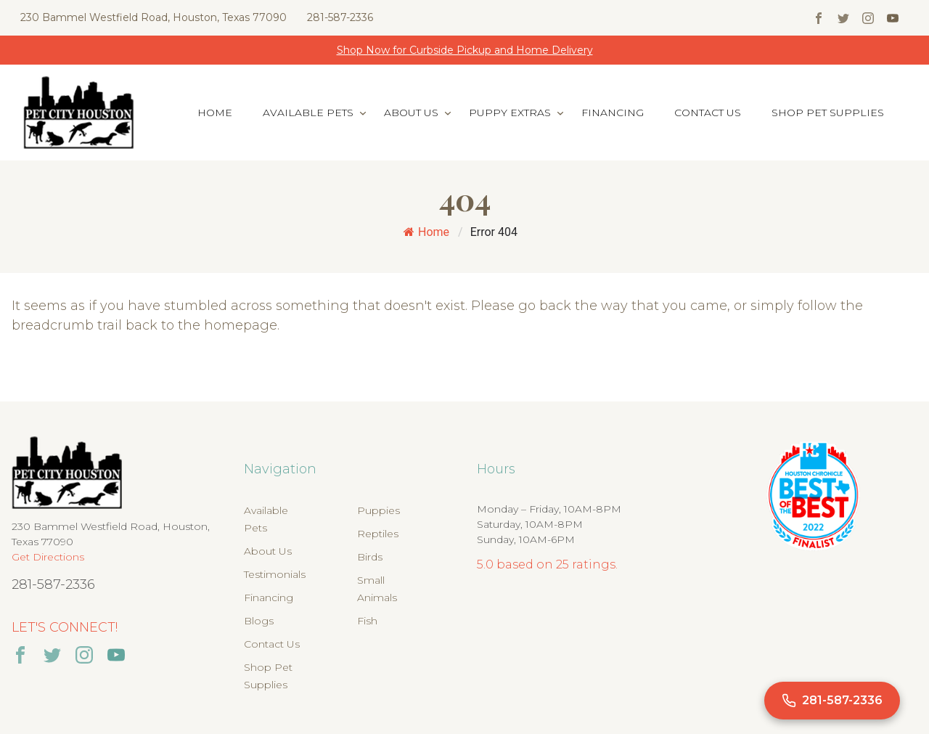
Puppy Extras (510, 112)
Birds (369, 556)
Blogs (259, 620)
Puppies (378, 510)
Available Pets (308, 112)
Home (214, 112)
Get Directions (48, 556)
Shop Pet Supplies (828, 112)
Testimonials (275, 574)
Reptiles (377, 533)
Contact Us (707, 112)
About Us (411, 112)
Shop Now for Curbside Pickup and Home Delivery (465, 50)
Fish (367, 620)
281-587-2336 (340, 17)
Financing (612, 112)
